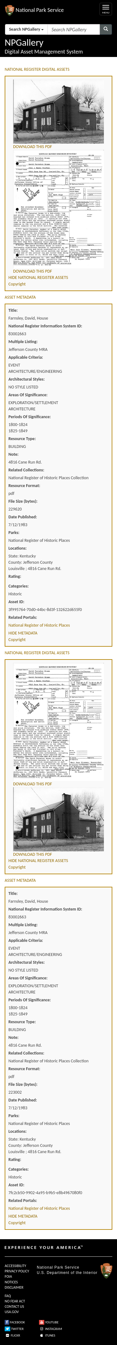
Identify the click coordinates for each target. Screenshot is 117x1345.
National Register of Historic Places (39, 625)
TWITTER (14, 1329)
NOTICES (11, 1282)
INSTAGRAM (50, 1329)
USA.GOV (12, 1312)
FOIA (8, 1276)
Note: (13, 454)
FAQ (8, 1296)
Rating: (14, 576)
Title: (13, 310)
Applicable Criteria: (25, 357)
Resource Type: (22, 438)
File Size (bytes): (22, 501)
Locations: (17, 548)
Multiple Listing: (23, 341)
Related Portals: (22, 617)
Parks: (13, 532)
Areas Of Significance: (27, 395)
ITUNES (47, 1335)
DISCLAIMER (14, 1287)
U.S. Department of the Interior (67, 1273)
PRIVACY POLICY (17, 1271)
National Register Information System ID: (45, 326)
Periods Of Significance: (29, 416)
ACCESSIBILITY (15, 1266)
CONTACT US (14, 1306)
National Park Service (58, 1267)
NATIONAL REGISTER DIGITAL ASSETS (37, 69)
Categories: (18, 586)
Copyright (17, 284)
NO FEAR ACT (15, 1301)
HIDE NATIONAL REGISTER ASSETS (38, 277)
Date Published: (22, 517)
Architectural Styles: (26, 379)
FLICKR (12, 1335)
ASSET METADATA (20, 297)
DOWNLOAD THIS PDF (32, 146)
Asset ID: (16, 601)
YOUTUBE (49, 1322)
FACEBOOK (15, 1322)
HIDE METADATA (22, 633)
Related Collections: (26, 470)
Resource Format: (24, 485)
